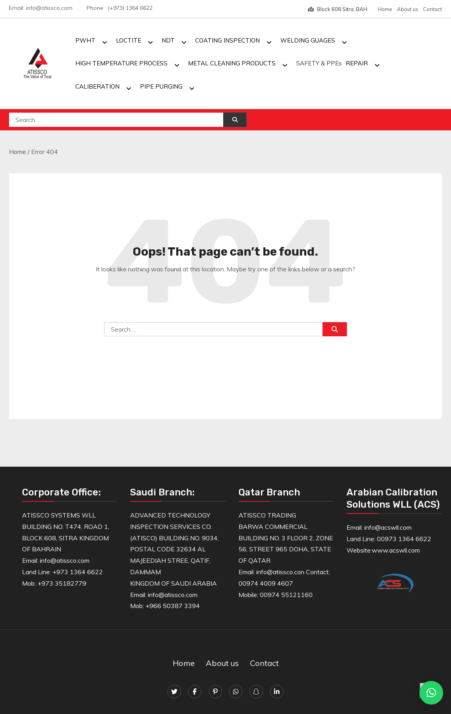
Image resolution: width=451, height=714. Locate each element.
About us (407, 9)
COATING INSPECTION (227, 40)
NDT (168, 40)
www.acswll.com (396, 550)
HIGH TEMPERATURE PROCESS (121, 63)
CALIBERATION (97, 86)
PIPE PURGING (161, 86)
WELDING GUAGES (307, 40)
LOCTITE (128, 40)
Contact (432, 9)
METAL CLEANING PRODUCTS (232, 63)
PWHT (85, 40)
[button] (431, 693)
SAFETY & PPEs (319, 63)
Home (385, 9)
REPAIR (357, 63)
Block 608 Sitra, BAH (337, 9)
